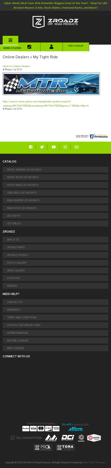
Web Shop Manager (94, 462)
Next (21, 69)
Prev (3, 69)
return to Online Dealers (16, 66)
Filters (15, 48)
